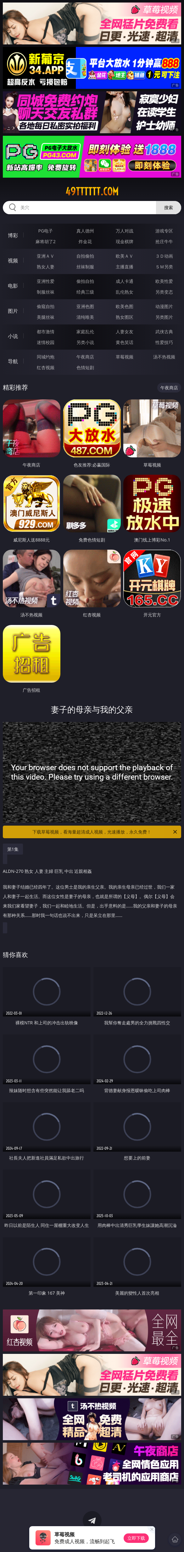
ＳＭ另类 (164, 267)
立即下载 (136, 1538)
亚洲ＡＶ (45, 256)
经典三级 (85, 292)
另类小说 (85, 342)
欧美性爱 (164, 281)
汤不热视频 (164, 357)
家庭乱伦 (85, 332)
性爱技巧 (164, 342)
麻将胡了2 (46, 241)
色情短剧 (85, 367)
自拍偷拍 (85, 256)
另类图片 (164, 317)
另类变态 (164, 292)
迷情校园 (45, 342)
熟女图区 (124, 317)
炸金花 (85, 241)
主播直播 (124, 267)
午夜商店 (85, 357)
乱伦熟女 (124, 292)
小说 (13, 336)
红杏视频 (45, 367)
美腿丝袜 (45, 317)
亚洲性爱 (45, 281)
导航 (13, 361)
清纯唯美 (85, 317)
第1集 (13, 849)
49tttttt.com (92, 191)
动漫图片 (164, 306)
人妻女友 (124, 332)
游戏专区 (164, 231)
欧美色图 (124, 306)
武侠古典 (164, 332)
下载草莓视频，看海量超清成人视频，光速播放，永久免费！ (105, 832)
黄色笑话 (124, 342)
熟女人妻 (45, 267)
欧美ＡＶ (124, 256)
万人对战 (124, 231)
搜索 (168, 207)
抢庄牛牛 (164, 241)
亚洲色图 (85, 306)
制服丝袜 (45, 292)
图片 (13, 310)
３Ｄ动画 (164, 256)
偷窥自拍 (45, 306)
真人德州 (85, 231)
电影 (13, 285)
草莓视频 (124, 357)
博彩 (13, 235)
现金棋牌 (124, 241)
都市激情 (45, 332)
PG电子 (45, 231)
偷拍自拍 (85, 281)
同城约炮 (45, 357)
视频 (13, 260)
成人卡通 (124, 281)
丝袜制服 (85, 267)
